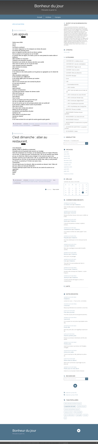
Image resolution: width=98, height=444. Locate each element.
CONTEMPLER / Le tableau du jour (74, 61)
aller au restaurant (25, 181)
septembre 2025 (68, 167)
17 (82, 190)
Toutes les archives (68, 174)
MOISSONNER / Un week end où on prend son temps (40, 180)
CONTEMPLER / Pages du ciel (73, 67)
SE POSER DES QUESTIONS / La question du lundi (76, 127)
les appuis (54, 123)
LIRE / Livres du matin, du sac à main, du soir (76, 91)
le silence (21, 125)
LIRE (67, 81)
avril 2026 (66, 152)
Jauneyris (66, 277)
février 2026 (67, 156)
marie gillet (79, 415)
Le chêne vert (68, 204)
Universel (73, 213)
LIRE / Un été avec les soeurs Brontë (76, 94)
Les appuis (20, 34)
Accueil (39, 17)
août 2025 (66, 169)
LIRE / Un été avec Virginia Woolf (75, 100)
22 (76, 192)
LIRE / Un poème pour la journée (75, 103)
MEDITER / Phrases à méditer (73, 109)
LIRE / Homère (71, 87)
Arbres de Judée (69, 352)
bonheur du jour (82, 406)
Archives (48, 17)
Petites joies (67, 344)
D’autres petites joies (70, 335)
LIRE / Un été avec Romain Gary (75, 97)
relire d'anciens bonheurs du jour (73, 403)
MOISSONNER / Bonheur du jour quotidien (38, 123)
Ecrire (67, 78)
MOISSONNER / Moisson (72, 119)
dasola (66, 213)
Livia (65, 246)
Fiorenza (66, 269)
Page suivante (56, 189)
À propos (58, 17)
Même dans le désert (70, 360)
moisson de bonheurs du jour (72, 409)
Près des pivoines (69, 312)
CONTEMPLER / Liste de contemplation (76, 64)
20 (69, 192)
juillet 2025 (66, 171)
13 (69, 190)
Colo (65, 261)
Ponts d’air (67, 327)
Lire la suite (67, 52)
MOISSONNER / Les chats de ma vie (75, 116)
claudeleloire (68, 229)
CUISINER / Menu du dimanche (74, 73)
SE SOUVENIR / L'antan (72, 131)
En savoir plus (65, 442)
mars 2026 (66, 154)
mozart (85, 415)
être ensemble (27, 125)
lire (65, 418)
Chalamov (78, 204)
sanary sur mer (34, 181)
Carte (68, 286)
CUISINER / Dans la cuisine (72, 70)
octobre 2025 (67, 165)
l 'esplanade (41, 181)
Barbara (66, 254)
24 (82, 192)
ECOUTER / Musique (71, 75)
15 (76, 190)
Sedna (66, 221)
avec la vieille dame (69, 415)
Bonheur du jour (49, 6)
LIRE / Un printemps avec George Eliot (76, 106)
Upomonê (67, 319)
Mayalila (66, 237)
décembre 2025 (68, 160)
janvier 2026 (67, 158)
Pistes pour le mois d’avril (71, 368)
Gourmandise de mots (73, 84)
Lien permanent (17, 123)
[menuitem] (39, 17)
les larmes (15, 125)
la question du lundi (70, 406)
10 (82, 188)
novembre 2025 (68, 162)
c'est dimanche (16, 181)
